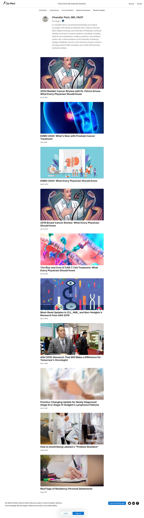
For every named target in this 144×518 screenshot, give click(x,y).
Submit (139, 4)
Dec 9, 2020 (44, 97)
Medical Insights (99, 10)
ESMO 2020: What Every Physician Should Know (68, 180)
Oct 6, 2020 (43, 142)
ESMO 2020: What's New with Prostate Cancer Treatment (67, 137)
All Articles (43, 10)
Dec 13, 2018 (44, 363)
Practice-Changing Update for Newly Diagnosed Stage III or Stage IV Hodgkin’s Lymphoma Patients (69, 403)
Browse (131, 4)
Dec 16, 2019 (44, 274)
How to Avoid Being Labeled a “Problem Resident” (69, 446)
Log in (66, 513)
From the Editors (67, 10)
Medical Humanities (83, 10)
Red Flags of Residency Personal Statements (66, 488)
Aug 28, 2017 (44, 450)
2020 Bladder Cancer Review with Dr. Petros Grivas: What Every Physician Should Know (70, 92)
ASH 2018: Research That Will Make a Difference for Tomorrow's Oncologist (70, 359)
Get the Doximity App (117, 503)
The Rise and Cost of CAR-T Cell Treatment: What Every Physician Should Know (69, 269)
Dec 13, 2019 (44, 318)
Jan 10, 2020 (44, 229)
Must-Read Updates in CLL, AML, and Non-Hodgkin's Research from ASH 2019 (71, 314)
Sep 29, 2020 (44, 184)
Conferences (54, 10)
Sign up (78, 513)
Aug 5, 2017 (43, 492)
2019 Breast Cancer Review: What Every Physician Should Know (69, 224)
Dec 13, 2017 (44, 408)
